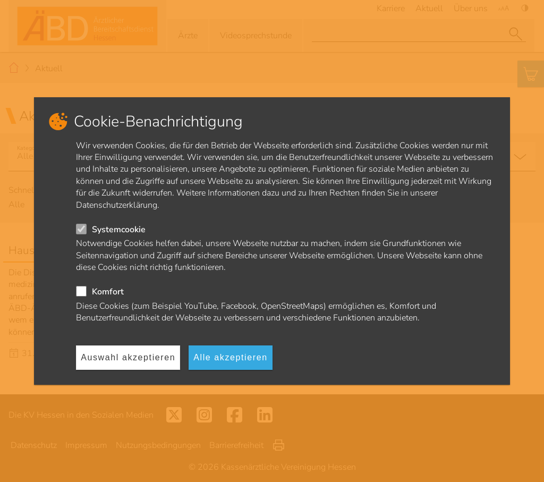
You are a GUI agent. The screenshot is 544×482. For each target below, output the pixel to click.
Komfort (108, 292)
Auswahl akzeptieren (128, 357)
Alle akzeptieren (230, 357)
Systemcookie (119, 229)
